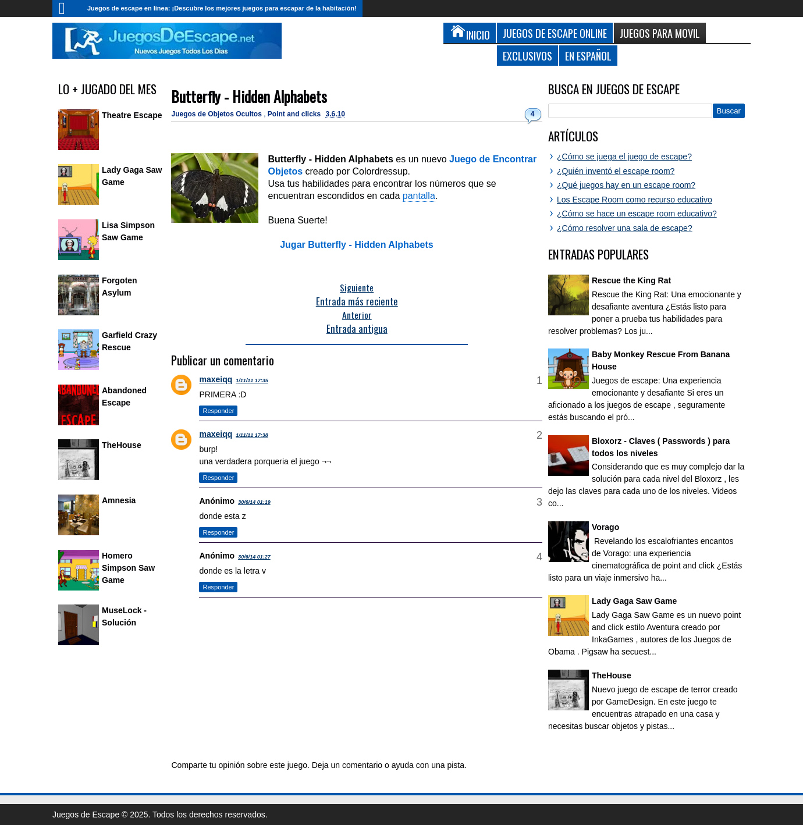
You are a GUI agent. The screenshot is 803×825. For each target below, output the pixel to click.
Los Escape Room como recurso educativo (634, 199)
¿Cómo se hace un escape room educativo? (637, 213)
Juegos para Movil (660, 33)
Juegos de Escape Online (555, 33)
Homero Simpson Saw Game (128, 568)
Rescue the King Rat (631, 280)
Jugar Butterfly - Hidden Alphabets (356, 245)
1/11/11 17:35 (252, 380)
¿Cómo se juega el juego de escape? (624, 156)
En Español (588, 55)
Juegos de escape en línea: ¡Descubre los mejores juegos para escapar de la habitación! (222, 8)
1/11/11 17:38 (252, 435)
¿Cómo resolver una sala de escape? (624, 228)
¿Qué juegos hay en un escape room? (626, 185)
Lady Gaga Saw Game (634, 601)
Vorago (605, 527)
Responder (218, 410)
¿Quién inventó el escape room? (615, 171)
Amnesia (119, 500)
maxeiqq (215, 379)
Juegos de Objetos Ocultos (217, 114)
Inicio (66, 8)
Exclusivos (527, 55)
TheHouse (121, 445)
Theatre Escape (132, 115)
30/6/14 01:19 (254, 502)
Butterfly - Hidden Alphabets (249, 96)
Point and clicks (295, 114)
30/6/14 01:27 (254, 557)
